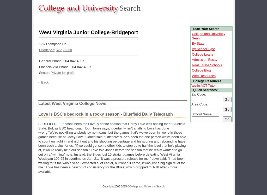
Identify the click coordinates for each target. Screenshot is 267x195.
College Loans (202, 54)
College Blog (201, 70)
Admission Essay (204, 60)
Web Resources (204, 76)
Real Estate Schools (207, 65)
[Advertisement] (132, 20)
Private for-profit (62, 73)
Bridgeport (46, 50)
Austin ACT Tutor (203, 85)
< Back (43, 82)
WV (59, 50)
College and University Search (147, 186)
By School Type (203, 49)
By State (198, 43)
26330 (67, 50)
